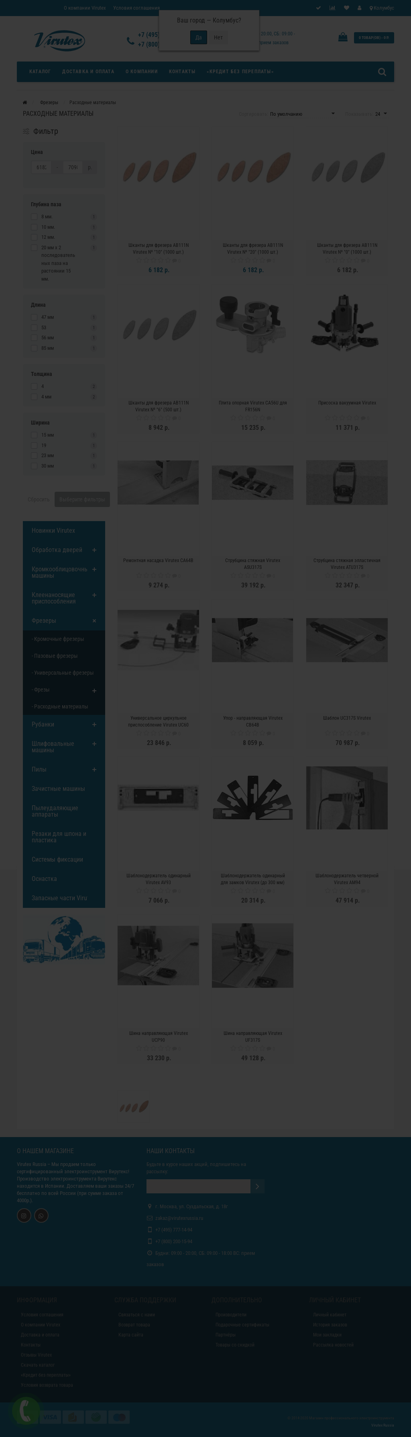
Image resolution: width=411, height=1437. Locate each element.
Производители (231, 1315)
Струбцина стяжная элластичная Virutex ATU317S (346, 564)
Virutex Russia (31, 1164)
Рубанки (43, 724)
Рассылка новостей (333, 1345)
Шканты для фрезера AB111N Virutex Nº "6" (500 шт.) (158, 406)
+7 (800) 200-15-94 (173, 1241)
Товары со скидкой (235, 1345)
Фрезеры (44, 620)
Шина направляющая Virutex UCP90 (158, 1037)
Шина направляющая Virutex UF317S (253, 1037)
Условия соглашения (136, 8)
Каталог (40, 71)
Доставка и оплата (88, 71)
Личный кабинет (329, 1315)
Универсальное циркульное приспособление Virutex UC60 (158, 721)
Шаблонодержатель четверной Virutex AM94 (346, 879)
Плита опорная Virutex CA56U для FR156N (253, 406)
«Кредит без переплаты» (240, 71)
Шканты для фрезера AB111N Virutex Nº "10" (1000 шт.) (158, 248)
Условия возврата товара (47, 1385)
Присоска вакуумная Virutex (347, 403)
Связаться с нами (136, 1315)
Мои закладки (327, 1335)
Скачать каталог (38, 1365)
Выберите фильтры (82, 499)
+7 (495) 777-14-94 (173, 1230)
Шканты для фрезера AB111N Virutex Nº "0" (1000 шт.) (347, 248)
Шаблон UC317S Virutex (347, 718)
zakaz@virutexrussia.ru (179, 1218)
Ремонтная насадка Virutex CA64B (158, 560)
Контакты (182, 71)
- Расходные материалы (60, 706)
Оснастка (44, 879)
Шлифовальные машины (53, 747)
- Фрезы (41, 689)
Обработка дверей (57, 550)
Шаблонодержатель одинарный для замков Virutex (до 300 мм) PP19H (253, 882)
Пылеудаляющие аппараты (55, 811)
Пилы (39, 769)
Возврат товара (134, 1325)
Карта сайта (130, 1335)
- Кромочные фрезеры (58, 639)
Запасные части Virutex (63, 898)
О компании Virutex (85, 8)
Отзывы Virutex (36, 1355)
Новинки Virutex (53, 530)
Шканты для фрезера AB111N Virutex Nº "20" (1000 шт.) (253, 248)
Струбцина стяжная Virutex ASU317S (252, 564)
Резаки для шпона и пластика (59, 837)
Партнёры (226, 1335)
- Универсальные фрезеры (63, 672)
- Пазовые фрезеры (55, 656)
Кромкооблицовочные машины (62, 572)
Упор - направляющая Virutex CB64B (253, 721)
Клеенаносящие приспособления (54, 598)
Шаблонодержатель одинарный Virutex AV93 (158, 879)
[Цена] (41, 167)
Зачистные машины (58, 788)
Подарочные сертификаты (242, 1325)
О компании (142, 71)
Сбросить (39, 499)
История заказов (330, 1325)
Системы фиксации (57, 859)
